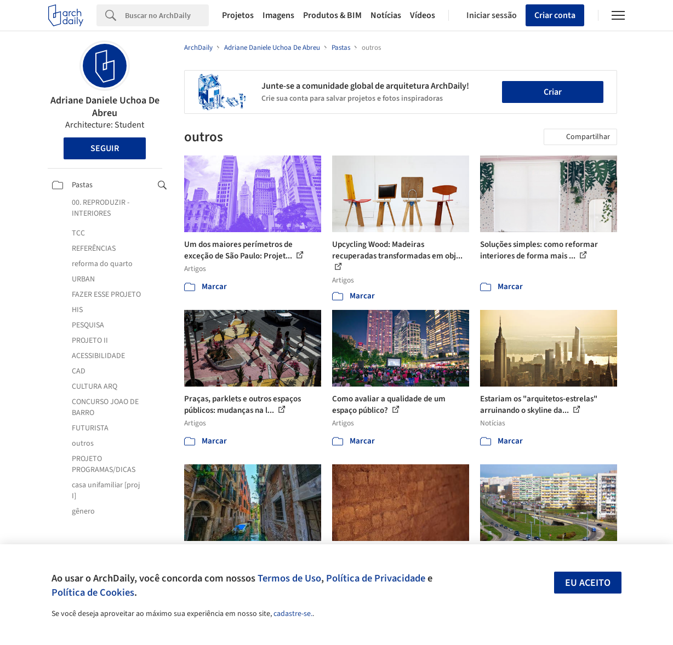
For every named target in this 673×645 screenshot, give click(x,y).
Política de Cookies (93, 592)
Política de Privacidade (375, 578)
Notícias (385, 15)
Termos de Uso (289, 578)
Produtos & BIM (332, 15)
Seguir (104, 148)
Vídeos (422, 15)
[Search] (167, 15)
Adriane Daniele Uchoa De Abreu (104, 107)
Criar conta (554, 15)
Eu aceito (588, 583)
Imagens (278, 15)
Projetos (238, 15)
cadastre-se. (292, 613)
